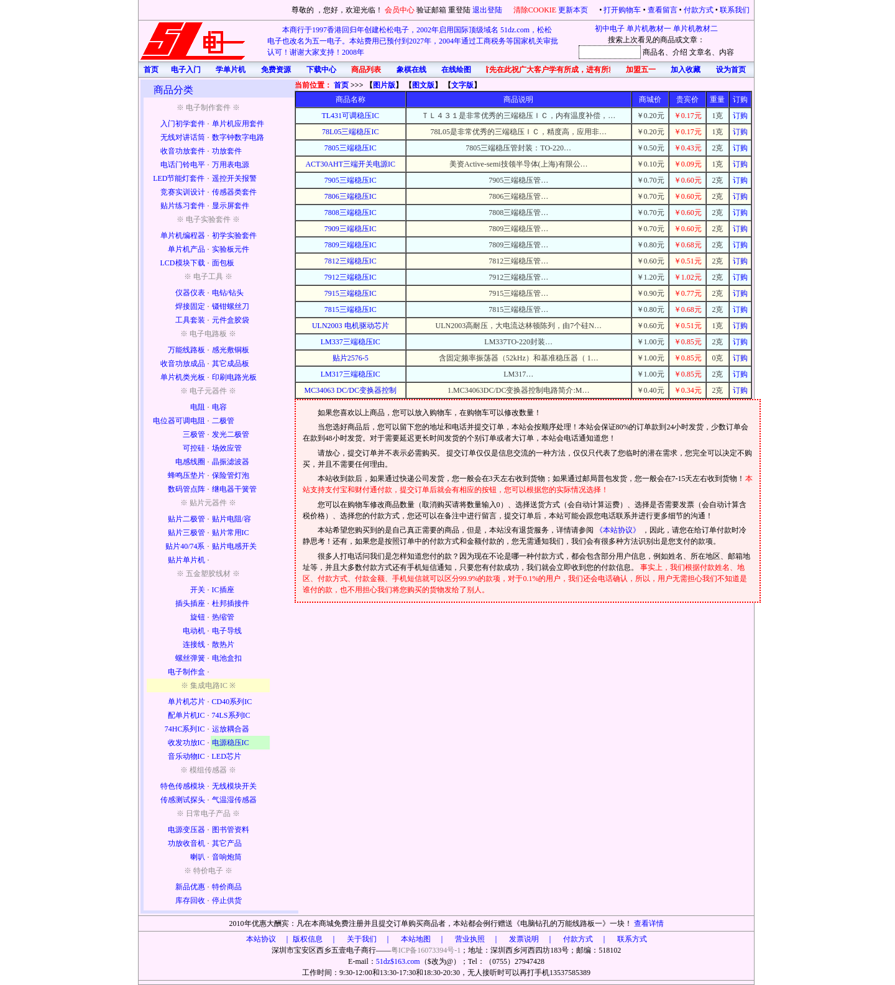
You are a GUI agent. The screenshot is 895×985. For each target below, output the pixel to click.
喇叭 (197, 857)
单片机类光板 (182, 377)
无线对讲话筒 (182, 137)
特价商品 (227, 886)
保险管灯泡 (230, 475)
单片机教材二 (695, 28)
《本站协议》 (618, 530)
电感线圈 (190, 461)
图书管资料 (230, 829)
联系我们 (735, 10)
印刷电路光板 (234, 377)
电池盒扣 (227, 658)
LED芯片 (226, 756)
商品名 (654, 52)
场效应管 (227, 448)
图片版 (384, 85)
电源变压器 (186, 829)
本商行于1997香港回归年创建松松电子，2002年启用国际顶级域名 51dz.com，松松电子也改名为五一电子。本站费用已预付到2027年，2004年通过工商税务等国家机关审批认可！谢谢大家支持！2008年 (412, 41)
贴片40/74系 (184, 546)
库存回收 (190, 900)
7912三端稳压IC (350, 277)
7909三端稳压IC (350, 228)
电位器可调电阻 (179, 420)
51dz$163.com (398, 961)
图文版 (423, 85)
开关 (197, 589)
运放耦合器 (230, 729)
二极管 (223, 420)
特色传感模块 (182, 786)
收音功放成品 (182, 363)
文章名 (700, 52)
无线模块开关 (234, 786)
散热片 (223, 644)
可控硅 (194, 448)
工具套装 (190, 320)
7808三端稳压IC (350, 212)
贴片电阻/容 (231, 519)
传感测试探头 (182, 799)
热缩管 (223, 617)
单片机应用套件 (238, 123)
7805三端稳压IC (350, 148)
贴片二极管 (186, 519)
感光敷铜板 (230, 350)
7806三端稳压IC (350, 196)
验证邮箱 (431, 10)
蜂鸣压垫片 (186, 475)
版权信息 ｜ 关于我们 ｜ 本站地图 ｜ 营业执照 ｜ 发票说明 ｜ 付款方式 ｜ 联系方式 (470, 939)
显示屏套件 (230, 205)
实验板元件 (230, 249)
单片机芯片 (186, 701)
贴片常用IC (230, 532)
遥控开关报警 (234, 178)
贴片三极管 (186, 532)
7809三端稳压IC (350, 245)
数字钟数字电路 (238, 137)
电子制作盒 (186, 671)
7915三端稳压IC (350, 293)
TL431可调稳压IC (350, 115)
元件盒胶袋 (230, 320)
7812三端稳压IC (350, 261)
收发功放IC (186, 742)
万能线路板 (186, 350)
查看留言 (662, 10)
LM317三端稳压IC (350, 374)
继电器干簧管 (234, 489)
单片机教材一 (648, 28)
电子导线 (227, 630)
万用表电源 (230, 164)
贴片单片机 (186, 560)
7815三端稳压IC (350, 309)
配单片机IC (186, 715)
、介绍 (676, 52)
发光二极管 (230, 434)
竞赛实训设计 (182, 192)
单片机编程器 (182, 235)
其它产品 (227, 843)
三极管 (194, 434)
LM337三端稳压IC (350, 341)
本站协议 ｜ (268, 939)
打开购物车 (622, 10)
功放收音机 (186, 843)
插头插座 (190, 603)
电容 (219, 407)
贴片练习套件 (182, 205)
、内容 (723, 52)
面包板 (223, 263)
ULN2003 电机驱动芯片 (350, 325)
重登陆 (459, 10)
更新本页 (574, 10)
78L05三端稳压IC (350, 131)
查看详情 (649, 923)
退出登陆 (488, 10)
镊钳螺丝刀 (230, 306)
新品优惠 (190, 886)
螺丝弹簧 (190, 658)
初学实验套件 (234, 235)
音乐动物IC (186, 756)
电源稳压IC (230, 742)
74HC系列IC (185, 729)
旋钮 (197, 617)
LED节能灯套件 (178, 178)
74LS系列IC (231, 715)
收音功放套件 (182, 151)
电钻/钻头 (228, 292)
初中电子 (610, 28)
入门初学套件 (182, 123)
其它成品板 (230, 363)
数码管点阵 (186, 489)
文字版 (462, 85)
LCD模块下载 (182, 263)
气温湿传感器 (234, 799)
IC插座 (223, 589)
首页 (341, 85)
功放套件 (227, 151)
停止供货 (227, 900)
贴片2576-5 (351, 358)
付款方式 (699, 10)
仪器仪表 (190, 292)
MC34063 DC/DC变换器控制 (351, 390)
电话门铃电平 (182, 164)
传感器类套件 (234, 192)
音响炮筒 (227, 857)
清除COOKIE (534, 10)
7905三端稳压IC (350, 180)
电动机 (194, 630)
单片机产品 (186, 249)
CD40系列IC (232, 701)
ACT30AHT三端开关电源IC (350, 164)
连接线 (194, 644)
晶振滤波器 (230, 461)
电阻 (197, 407)
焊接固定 (190, 306)
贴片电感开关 (234, 546)
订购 (740, 115)
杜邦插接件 (230, 603)
